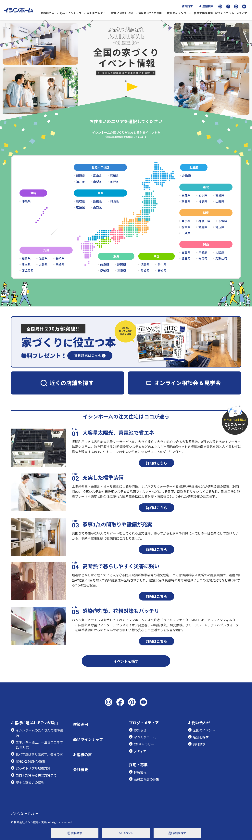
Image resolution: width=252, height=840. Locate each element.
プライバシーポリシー (24, 813)
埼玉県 (219, 227)
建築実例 (80, 724)
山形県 (219, 201)
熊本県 (26, 264)
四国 (156, 256)
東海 (116, 256)
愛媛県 (145, 270)
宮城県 (219, 195)
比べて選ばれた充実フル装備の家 (39, 754)
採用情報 (140, 772)
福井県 (80, 181)
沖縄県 (26, 201)
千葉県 (186, 233)
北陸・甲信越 (100, 167)
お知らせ (140, 730)
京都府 (202, 252)
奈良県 (202, 258)
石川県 (114, 175)
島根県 (97, 201)
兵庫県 (186, 258)
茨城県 (222, 220)
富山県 (97, 175)
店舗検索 (207, 6)
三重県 (121, 270)
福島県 (202, 201)
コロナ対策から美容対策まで (36, 775)
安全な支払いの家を (30, 782)
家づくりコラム (224, 13)
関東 (206, 213)
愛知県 (104, 270)
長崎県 (60, 258)
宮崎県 (60, 264)
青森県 (186, 195)
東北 (206, 187)
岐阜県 (104, 264)
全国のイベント (204, 730)
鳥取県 (80, 201)
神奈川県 (204, 220)
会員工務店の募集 (146, 779)
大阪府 (219, 252)
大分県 (43, 264)
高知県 (162, 270)
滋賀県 (186, 252)
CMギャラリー (144, 744)
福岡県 (26, 258)
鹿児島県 (27, 270)
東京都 (186, 220)
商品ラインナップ (70, 13)
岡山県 (114, 201)
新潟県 (80, 175)
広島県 (80, 207)
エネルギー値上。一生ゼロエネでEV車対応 (39, 745)
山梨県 (97, 181)
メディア (241, 13)
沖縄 (33, 193)
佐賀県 (43, 258)
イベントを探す (126, 661)
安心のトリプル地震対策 (33, 768)
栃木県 (186, 227)
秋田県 (186, 201)
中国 (100, 193)
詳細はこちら (156, 462)
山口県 (97, 207)
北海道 (193, 167)
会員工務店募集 (203, 13)
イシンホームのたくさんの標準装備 (39, 733)
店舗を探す (201, 737)
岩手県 (202, 195)
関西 (206, 244)
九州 (46, 250)
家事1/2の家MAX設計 (30, 761)
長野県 (114, 181)
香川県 (162, 264)
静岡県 (121, 264)
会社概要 (80, 769)
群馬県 (202, 227)
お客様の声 (47, 13)
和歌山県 (221, 258)
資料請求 (187, 6)
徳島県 (145, 264)
